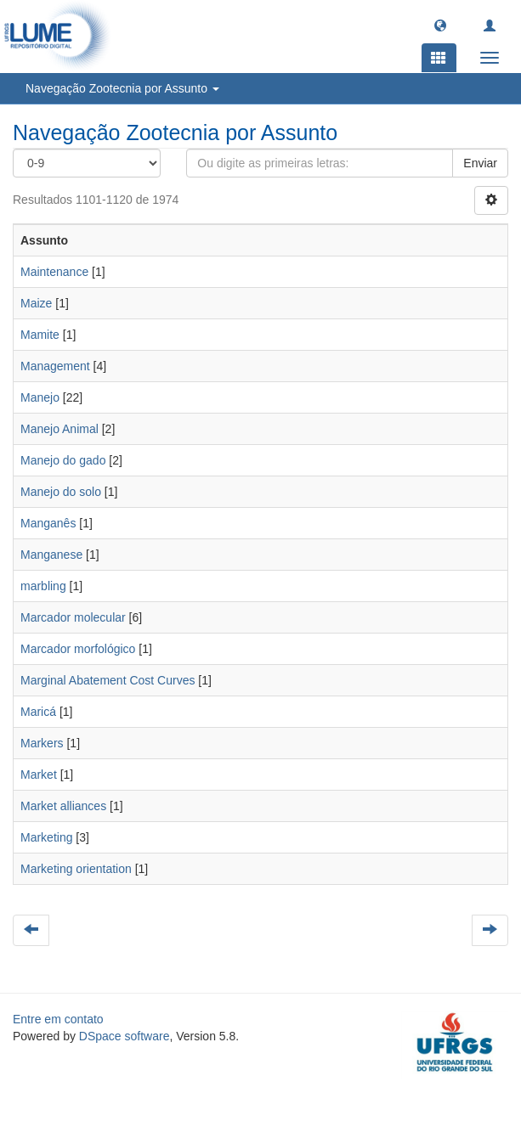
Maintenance (54, 272)
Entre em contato (58, 1019)
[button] (440, 24)
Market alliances (63, 806)
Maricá (38, 711)
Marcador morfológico (77, 649)
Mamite (39, 334)
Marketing (46, 837)
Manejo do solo (60, 492)
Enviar (480, 163)
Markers (42, 743)
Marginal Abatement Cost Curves (107, 680)
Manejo (39, 397)
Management (55, 366)
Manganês (48, 523)
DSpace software (124, 1036)
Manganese (51, 554)
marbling (43, 586)
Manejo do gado (62, 460)
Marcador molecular (73, 617)
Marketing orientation (76, 869)
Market (38, 774)
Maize (36, 303)
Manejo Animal (59, 429)
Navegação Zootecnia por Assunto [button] (122, 88)
